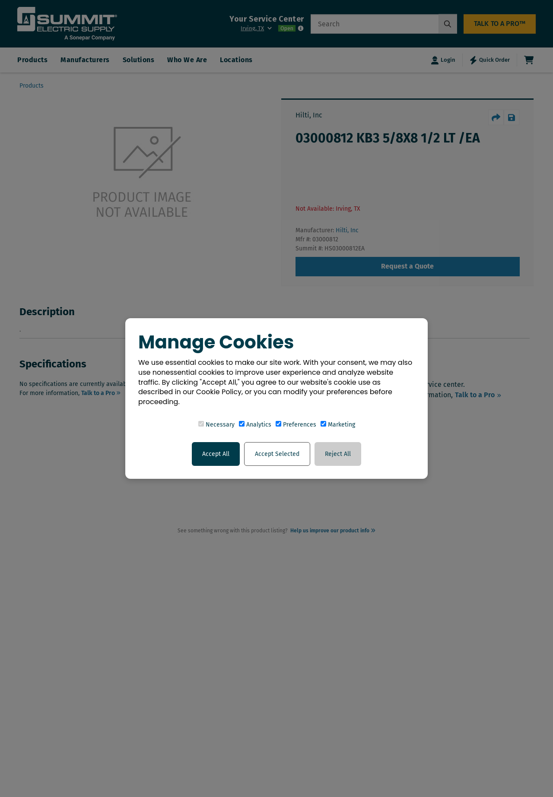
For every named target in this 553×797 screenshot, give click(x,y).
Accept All (215, 454)
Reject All (338, 454)
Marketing (338, 424)
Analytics (255, 424)
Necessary (216, 424)
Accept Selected (277, 454)
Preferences (296, 424)
